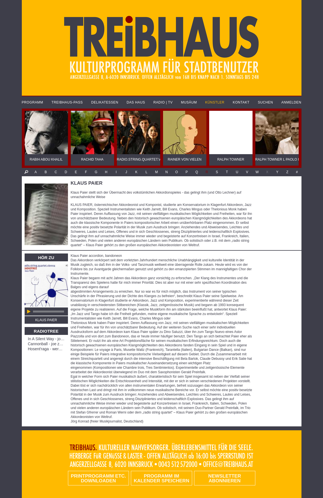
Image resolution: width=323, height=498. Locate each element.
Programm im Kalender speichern (161, 478)
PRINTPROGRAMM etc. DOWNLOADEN (98, 478)
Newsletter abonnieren (224, 478)
